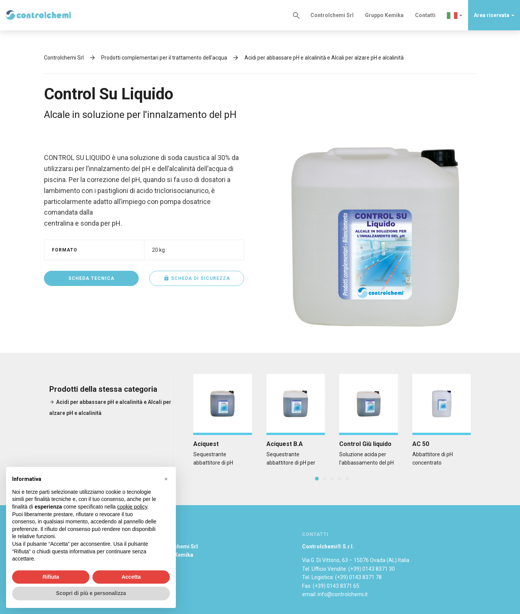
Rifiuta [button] (50, 577)
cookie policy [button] (132, 507)
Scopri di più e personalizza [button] (91, 593)
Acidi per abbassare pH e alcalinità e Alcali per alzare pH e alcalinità (324, 58)
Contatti (425, 15)
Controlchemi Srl (332, 15)
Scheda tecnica (91, 278)
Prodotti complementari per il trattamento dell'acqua (164, 58)
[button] (454, 15)
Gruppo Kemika (384, 15)
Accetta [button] (131, 577)
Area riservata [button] (494, 15)
